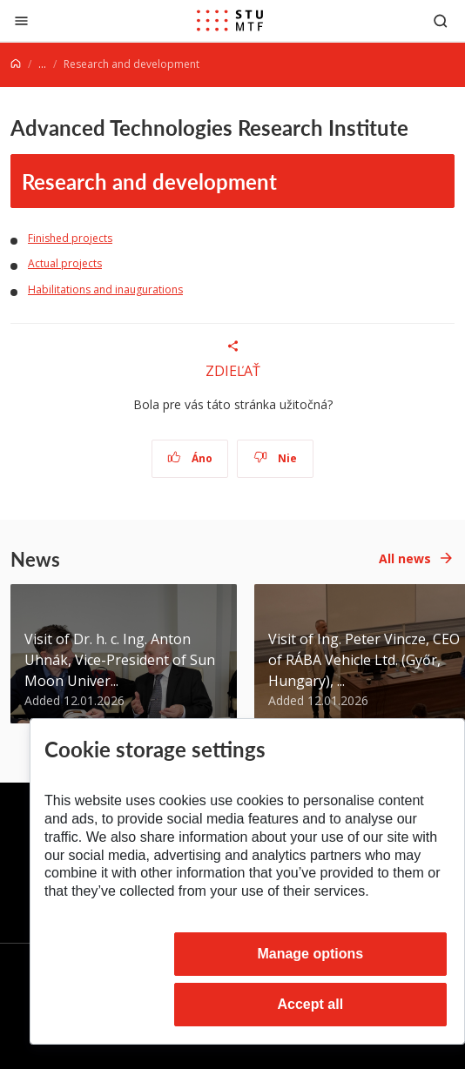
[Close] (21, 20)
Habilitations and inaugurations (105, 289)
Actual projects (65, 263)
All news (405, 558)
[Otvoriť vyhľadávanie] (440, 20)
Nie (275, 458)
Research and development (149, 181)
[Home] (15, 64)
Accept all (311, 1004)
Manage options (310, 953)
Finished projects (70, 238)
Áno (190, 458)
